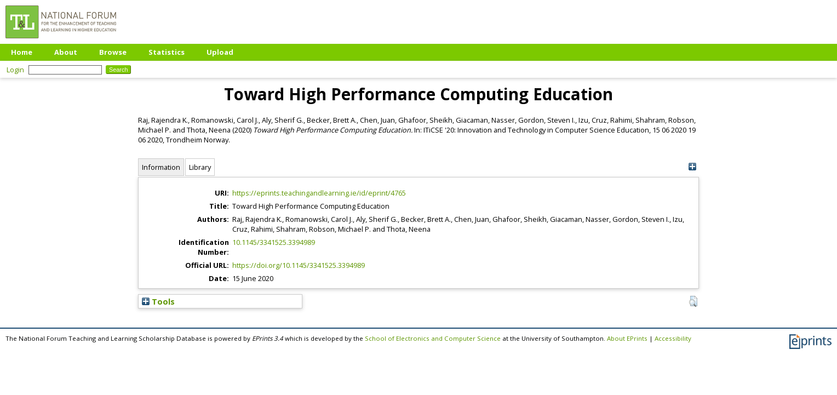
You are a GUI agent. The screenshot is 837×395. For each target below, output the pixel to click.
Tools (158, 301)
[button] (693, 301)
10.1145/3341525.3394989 (273, 242)
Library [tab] (200, 167)
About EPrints (627, 338)
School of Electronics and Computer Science (433, 338)
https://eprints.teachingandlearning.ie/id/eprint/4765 (319, 193)
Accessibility (673, 338)
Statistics (166, 52)
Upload (220, 52)
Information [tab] (161, 167)
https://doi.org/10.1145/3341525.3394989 (298, 265)
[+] (692, 167)
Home (21, 52)
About (65, 52)
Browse (113, 52)
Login (15, 70)
